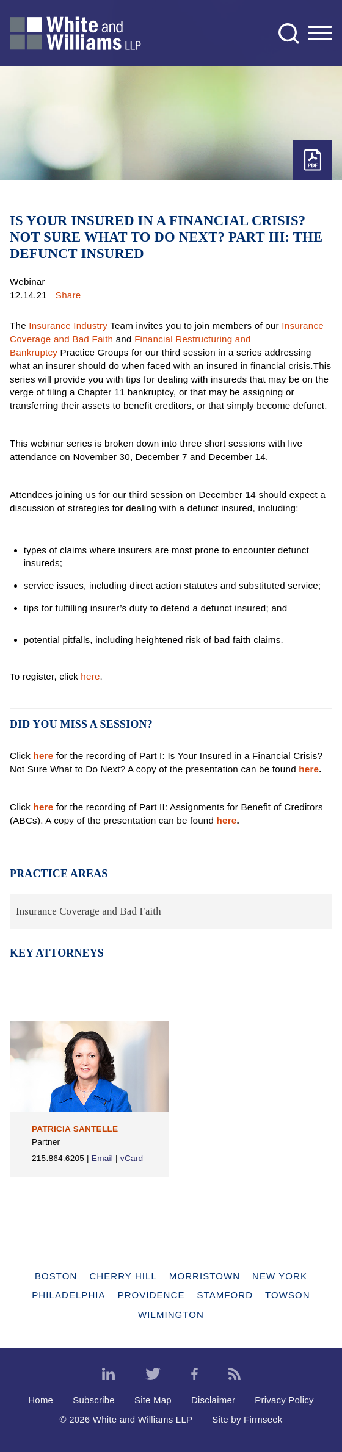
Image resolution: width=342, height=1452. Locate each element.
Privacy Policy (284, 1400)
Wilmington (171, 1314)
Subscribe (94, 1400)
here (90, 676)
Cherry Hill (122, 1276)
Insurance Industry (68, 325)
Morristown (204, 1276)
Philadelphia (68, 1295)
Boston (56, 1276)
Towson (287, 1295)
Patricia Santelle (75, 1129)
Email (102, 1158)
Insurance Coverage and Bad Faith (88, 911)
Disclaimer (213, 1400)
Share (68, 295)
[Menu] (320, 33)
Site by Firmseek (247, 1419)
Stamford (225, 1295)
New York (279, 1276)
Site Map (153, 1400)
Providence (151, 1295)
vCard (131, 1158)
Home (40, 1400)
